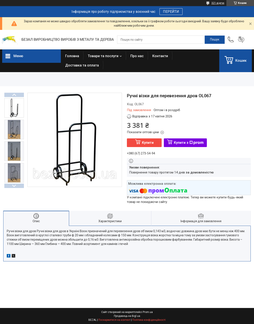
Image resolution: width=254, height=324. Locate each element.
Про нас (137, 56)
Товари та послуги (103, 56)
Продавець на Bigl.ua (127, 316)
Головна (72, 56)
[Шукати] (215, 40)
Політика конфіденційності (149, 319)
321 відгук (217, 3)
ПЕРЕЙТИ (171, 12)
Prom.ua (148, 312)
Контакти (160, 56)
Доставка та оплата (82, 65)
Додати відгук (241, 39)
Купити (148, 143)
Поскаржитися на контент (114, 319)
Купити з (189, 143)
